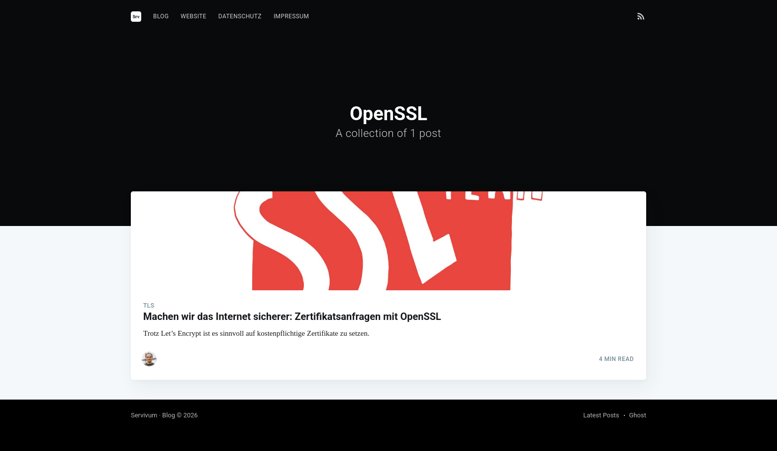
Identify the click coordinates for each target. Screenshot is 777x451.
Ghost (637, 415)
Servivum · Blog (153, 415)
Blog (161, 16)
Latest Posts (601, 415)
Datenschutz (240, 16)
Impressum (291, 16)
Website (194, 16)
